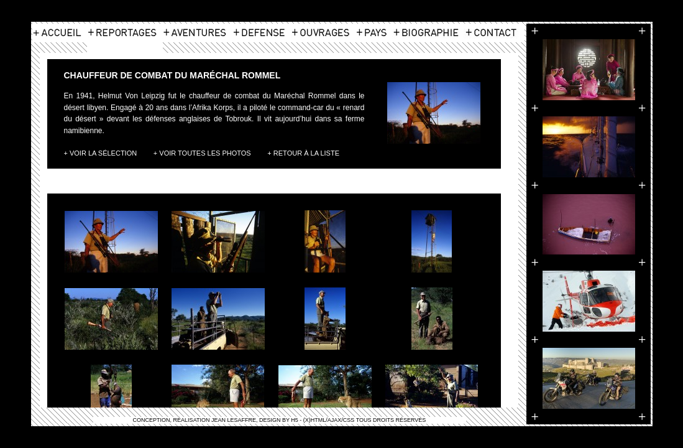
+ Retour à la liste (303, 153)
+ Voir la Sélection (100, 153)
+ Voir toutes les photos (202, 153)
